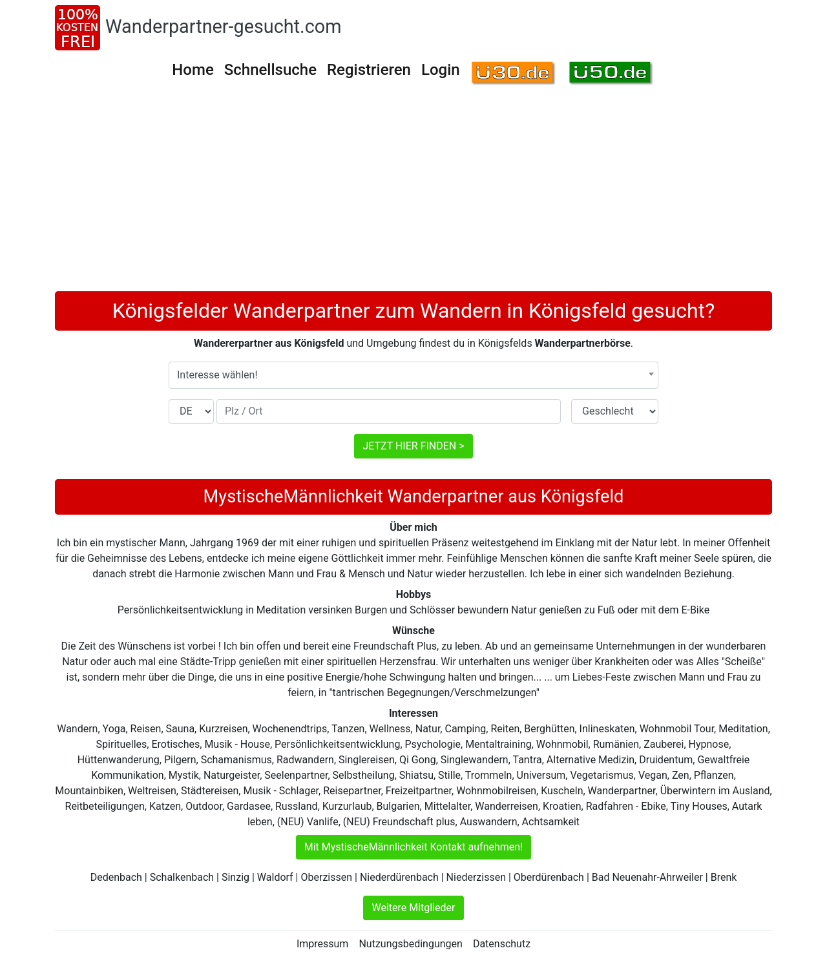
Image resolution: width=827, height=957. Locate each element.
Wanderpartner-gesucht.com (223, 26)
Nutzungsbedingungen (410, 944)
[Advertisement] (413, 194)
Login (440, 70)
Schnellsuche (270, 70)
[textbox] (413, 375)
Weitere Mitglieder (413, 907)
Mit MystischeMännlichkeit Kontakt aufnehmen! (413, 847)
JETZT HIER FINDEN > (413, 446)
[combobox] (413, 375)
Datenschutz (501, 944)
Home (192, 70)
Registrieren (369, 70)
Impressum (323, 944)
